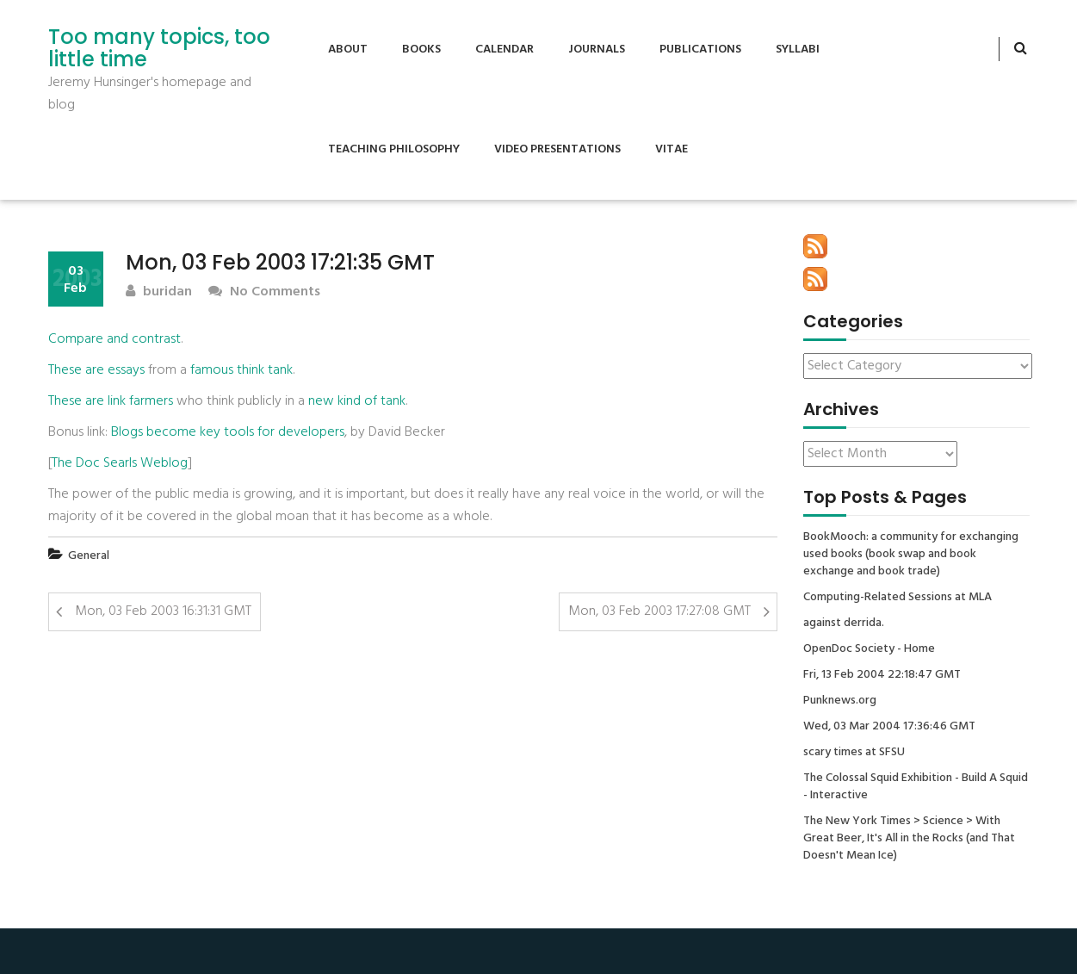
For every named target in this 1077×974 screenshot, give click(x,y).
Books (421, 49)
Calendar (504, 49)
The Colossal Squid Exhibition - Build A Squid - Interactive (915, 787)
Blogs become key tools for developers (227, 432)
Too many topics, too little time (159, 48)
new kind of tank (356, 401)
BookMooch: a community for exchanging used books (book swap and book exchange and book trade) (910, 554)
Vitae (671, 149)
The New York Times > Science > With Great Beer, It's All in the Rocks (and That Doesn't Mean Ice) (909, 839)
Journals (596, 49)
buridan (159, 292)
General (88, 556)
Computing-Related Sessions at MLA (897, 597)
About (348, 49)
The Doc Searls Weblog (120, 463)
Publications (700, 49)
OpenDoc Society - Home (869, 649)
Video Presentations (557, 149)
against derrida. (843, 623)
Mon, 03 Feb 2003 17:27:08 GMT (659, 611)
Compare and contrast (114, 339)
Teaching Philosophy (394, 149)
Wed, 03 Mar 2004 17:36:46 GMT (889, 726)
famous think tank (241, 370)
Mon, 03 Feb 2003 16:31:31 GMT (163, 611)
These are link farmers (110, 401)
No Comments (264, 292)
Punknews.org (839, 701)
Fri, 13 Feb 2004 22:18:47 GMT (882, 675)
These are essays (96, 370)
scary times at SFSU (854, 752)
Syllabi (798, 49)
